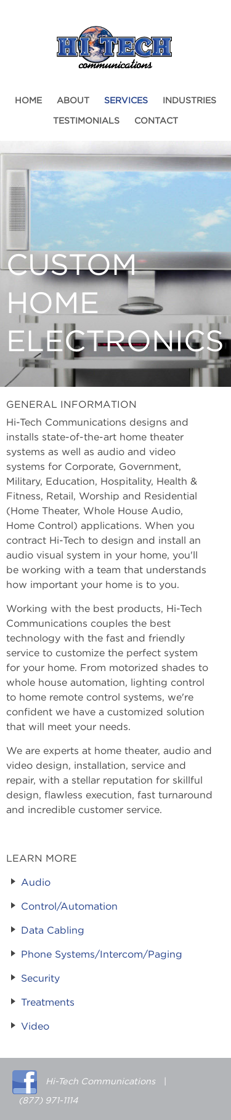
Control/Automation (69, 906)
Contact (156, 121)
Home (28, 101)
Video (35, 1026)
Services (126, 101)
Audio (36, 883)
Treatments (48, 1002)
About (73, 101)
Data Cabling (52, 930)
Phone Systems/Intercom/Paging (101, 954)
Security (40, 978)
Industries (189, 101)
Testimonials (86, 121)
